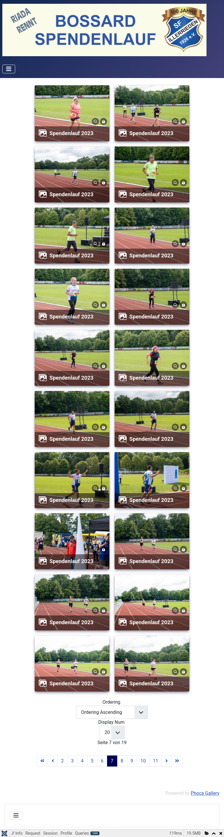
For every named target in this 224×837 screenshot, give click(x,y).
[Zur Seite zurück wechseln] (53, 761)
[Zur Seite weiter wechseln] (167, 761)
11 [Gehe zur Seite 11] (155, 761)
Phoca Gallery (205, 793)
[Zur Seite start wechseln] (42, 761)
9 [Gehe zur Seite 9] (132, 761)
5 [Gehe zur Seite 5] (92, 761)
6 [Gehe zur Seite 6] (102, 761)
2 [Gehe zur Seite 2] (62, 761)
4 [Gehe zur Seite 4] (82, 761)
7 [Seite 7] (112, 761)
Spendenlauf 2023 (72, 133)
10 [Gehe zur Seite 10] (143, 761)
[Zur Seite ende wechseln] (177, 761)
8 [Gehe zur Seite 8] (122, 761)
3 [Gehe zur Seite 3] (72, 761)
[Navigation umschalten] (8, 69)
